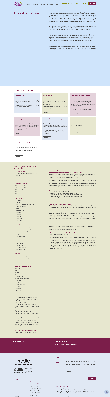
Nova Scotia (18, 280)
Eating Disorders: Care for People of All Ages (26, 320)
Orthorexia (18, 179)
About (28, 4)
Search (85, 3)
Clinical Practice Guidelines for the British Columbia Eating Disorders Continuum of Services (27, 310)
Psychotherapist (19, 218)
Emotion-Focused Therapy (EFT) (23, 231)
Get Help (43, 4)
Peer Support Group (20, 236)
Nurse (17, 208)
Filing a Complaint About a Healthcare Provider (26, 332)
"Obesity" (18, 191)
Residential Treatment (21, 249)
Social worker (19, 220)
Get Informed (35, 4)
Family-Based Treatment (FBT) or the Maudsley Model (26, 233)
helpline (92, 3)
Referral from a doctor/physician (23, 256)
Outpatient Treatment (21, 247)
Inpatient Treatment (20, 245)
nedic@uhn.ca (92, 48)
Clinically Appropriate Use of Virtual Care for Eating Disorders (27, 317)
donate (78, 3)
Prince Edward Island (20, 284)
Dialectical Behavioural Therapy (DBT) (24, 229)
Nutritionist (18, 212)
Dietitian (18, 202)
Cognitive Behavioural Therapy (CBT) (24, 227)
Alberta (17, 270)
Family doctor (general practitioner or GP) (25, 204)
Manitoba (18, 274)
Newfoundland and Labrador (22, 278)
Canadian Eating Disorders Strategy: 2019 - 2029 (26, 297)
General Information (20, 268)
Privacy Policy (59, 362)
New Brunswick (19, 276)
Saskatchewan (19, 288)
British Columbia (19, 272)
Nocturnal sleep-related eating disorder (25, 177)
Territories (18, 290)
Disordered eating (20, 189)
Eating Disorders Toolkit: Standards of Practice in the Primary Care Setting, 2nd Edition (27, 314)
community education (66, 3)
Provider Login (60, 365)
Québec (18, 286)
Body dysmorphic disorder (21, 185)
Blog (57, 4)
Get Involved (50, 4)
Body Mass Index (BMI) (21, 187)
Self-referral (19, 262)
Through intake (19, 260)
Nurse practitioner (20, 210)
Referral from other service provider (24, 258)
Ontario (18, 282)
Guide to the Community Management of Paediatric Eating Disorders (27, 300)
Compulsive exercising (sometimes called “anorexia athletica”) (27, 174)
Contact (58, 360)
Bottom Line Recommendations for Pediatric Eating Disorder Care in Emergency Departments (27, 307)
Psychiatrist (18, 214)
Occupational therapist (21, 206)
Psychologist (19, 216)
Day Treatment (19, 243)
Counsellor (18, 200)
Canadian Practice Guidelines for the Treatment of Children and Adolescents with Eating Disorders (27, 303)
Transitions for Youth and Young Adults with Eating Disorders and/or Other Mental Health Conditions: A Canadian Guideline (27, 324)
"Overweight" (19, 193)
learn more (19, 110)
